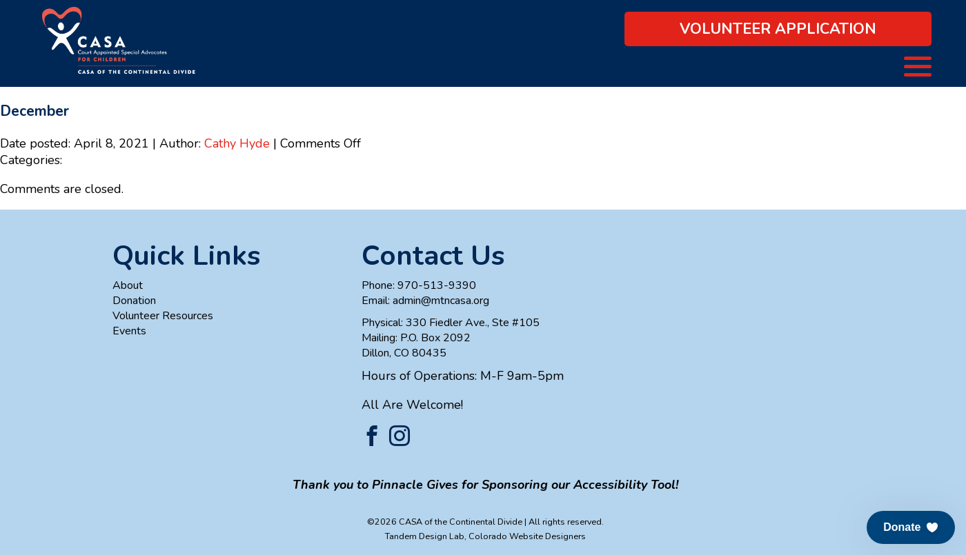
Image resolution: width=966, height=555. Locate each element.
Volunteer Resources (162, 315)
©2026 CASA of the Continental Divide (444, 521)
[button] (911, 527)
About (127, 285)
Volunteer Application (778, 29)
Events (129, 331)
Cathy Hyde (237, 143)
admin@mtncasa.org (441, 300)
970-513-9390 (436, 285)
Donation (134, 300)
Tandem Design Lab (424, 536)
